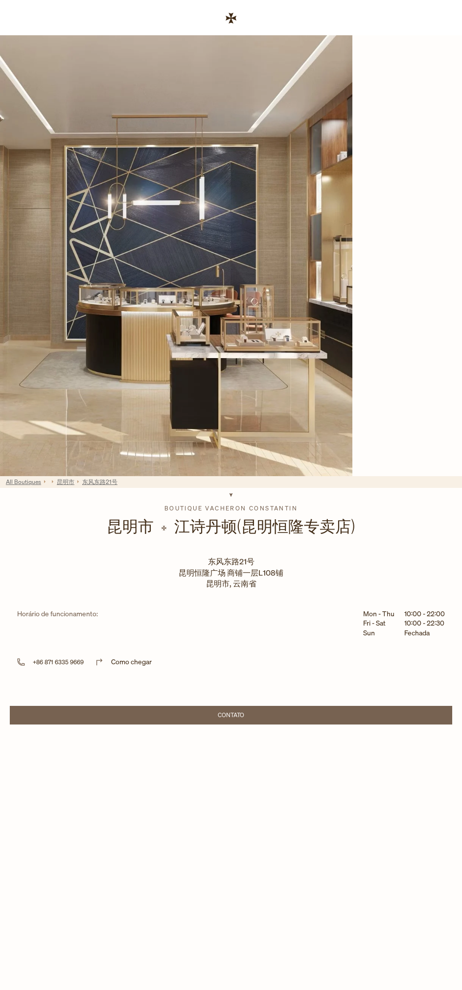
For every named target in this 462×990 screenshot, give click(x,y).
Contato (258, 716)
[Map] (231, 804)
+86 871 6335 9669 (58, 662)
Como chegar (131, 661)
